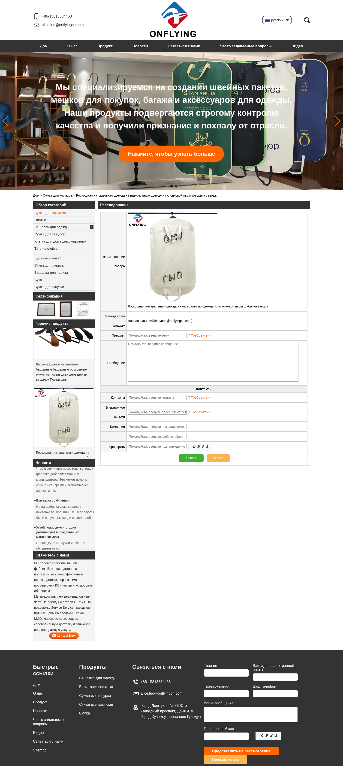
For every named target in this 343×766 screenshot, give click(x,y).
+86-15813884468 (57, 16)
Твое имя (213, 666)
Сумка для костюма (57, 195)
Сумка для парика (48, 265)
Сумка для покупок (49, 234)
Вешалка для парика (51, 272)
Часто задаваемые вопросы (246, 46)
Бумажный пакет (47, 258)
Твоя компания (216, 686)
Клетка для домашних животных (60, 241)
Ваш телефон (266, 686)
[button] (166, 186)
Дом (44, 46)
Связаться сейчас (64, 635)
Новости (140, 46)
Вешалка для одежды (63, 227)
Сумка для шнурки (49, 287)
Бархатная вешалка (96, 687)
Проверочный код (220, 729)
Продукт (105, 46)
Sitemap (40, 750)
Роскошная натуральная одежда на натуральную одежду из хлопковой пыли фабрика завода (198, 306)
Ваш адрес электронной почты (273, 668)
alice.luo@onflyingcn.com (63, 25)
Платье (40, 220)
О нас (72, 46)
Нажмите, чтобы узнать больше (171, 154)
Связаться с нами (184, 46)
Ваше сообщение (220, 703)
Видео (297, 46)
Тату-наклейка (45, 248)
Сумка (39, 280)
